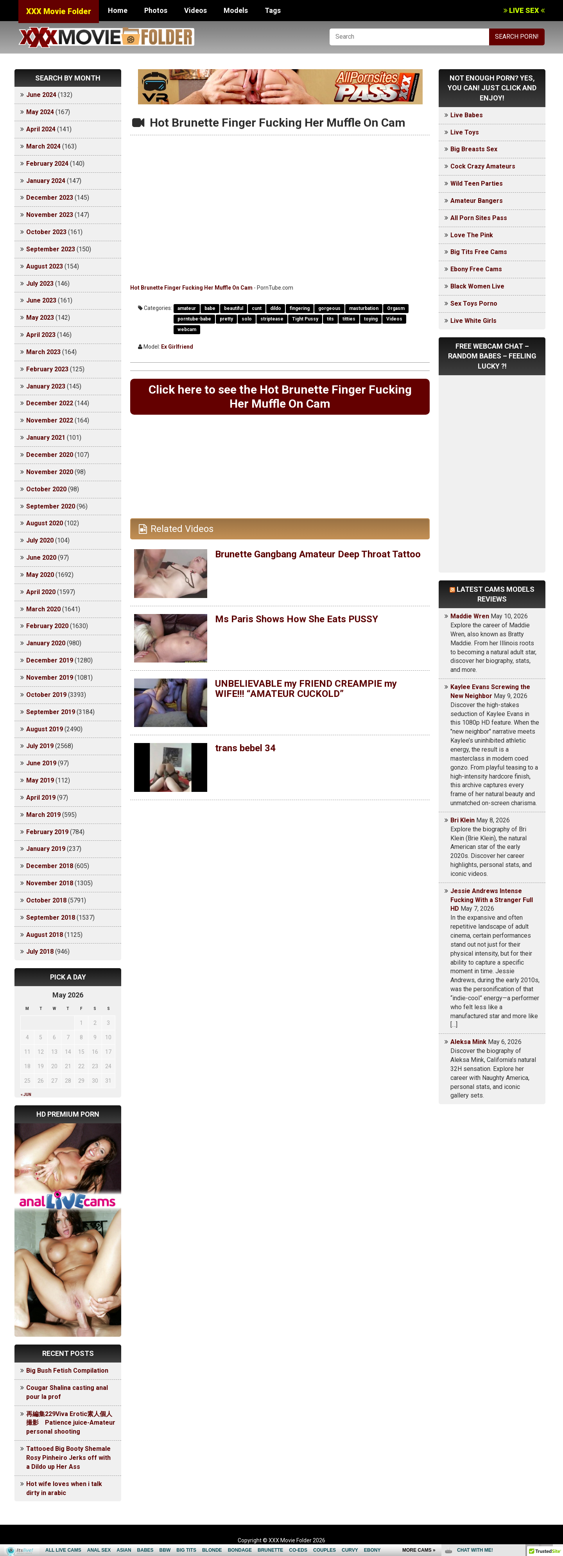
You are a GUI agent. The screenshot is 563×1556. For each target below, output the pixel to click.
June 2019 (41, 763)
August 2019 (44, 729)
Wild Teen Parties (476, 183)
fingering (300, 308)
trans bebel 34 (245, 748)
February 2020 (47, 626)
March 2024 (43, 146)
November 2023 (49, 214)
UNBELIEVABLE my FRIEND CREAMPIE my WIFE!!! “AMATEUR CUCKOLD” (306, 688)
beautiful (233, 308)
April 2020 (41, 592)
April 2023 (41, 334)
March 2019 (43, 814)
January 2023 (45, 386)
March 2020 (43, 609)
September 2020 (50, 506)
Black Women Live (477, 286)
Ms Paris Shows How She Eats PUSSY (296, 619)
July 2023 (40, 283)
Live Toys (464, 132)
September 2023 (50, 249)
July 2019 (40, 746)
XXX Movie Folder (58, 11)
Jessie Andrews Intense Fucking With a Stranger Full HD (491, 900)
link (556, 1434)
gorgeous (329, 308)
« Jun (26, 1094)
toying (371, 319)
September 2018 (50, 917)
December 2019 (49, 660)
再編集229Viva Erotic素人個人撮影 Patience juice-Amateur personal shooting (70, 1423)
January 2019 (45, 848)
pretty (226, 319)
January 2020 (45, 643)
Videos (195, 10)
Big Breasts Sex (473, 149)
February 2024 (47, 163)
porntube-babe (194, 319)
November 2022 (49, 420)
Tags (273, 10)
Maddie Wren (469, 616)
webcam (187, 329)
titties (348, 319)
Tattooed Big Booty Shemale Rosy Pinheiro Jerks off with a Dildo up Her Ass (68, 1457)
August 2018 (44, 934)
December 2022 (49, 403)
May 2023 (40, 317)
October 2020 (46, 489)
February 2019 (47, 832)
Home (117, 10)
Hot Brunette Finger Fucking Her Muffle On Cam (191, 288)
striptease (271, 319)
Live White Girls (473, 320)
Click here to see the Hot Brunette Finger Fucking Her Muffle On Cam (280, 396)
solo (247, 319)
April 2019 (41, 797)
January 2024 (45, 180)
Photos (155, 10)
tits (330, 319)
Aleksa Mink (468, 1042)
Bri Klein (462, 820)
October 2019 (46, 694)
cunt (257, 308)
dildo (275, 308)
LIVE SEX (524, 10)
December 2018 (49, 866)
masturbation (363, 308)
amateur (187, 308)
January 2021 (45, 437)
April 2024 (41, 129)
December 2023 (49, 197)
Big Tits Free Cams (478, 252)
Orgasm (396, 308)
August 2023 (44, 266)
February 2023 (47, 369)
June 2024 (41, 94)
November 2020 (49, 472)
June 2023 (41, 300)
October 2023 (46, 232)
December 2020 (49, 454)
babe (209, 308)
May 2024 (40, 112)
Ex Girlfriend (177, 347)
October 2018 (46, 900)
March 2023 (43, 352)
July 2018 (40, 951)
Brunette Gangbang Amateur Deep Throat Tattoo (318, 554)
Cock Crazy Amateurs (482, 166)
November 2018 (49, 883)
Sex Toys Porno (473, 303)
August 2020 (44, 523)
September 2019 (50, 712)
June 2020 (41, 557)
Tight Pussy (305, 319)
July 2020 (40, 540)
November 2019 (49, 677)
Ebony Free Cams (476, 269)
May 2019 (40, 780)
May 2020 (40, 574)
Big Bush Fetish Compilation (67, 1370)
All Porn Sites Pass (478, 218)
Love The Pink (471, 235)
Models (236, 10)
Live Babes (466, 115)
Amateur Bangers (476, 200)
